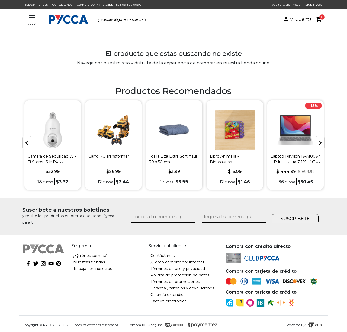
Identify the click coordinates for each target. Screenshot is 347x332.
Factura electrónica (168, 301)
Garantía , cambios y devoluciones (182, 288)
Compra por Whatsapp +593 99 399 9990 (109, 4)
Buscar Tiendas (36, 4)
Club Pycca (314, 4)
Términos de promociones (175, 281)
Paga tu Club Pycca (284, 4)
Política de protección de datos (179, 275)
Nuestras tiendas (89, 262)
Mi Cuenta (297, 19)
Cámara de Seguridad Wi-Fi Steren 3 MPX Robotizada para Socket (52, 162)
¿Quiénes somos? (90, 255)
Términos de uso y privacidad (177, 268)
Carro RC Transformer (108, 156)
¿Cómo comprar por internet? (178, 262)
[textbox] (159, 20)
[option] (52, 145)
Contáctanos (62, 4)
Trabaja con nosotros (92, 268)
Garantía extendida (168, 294)
